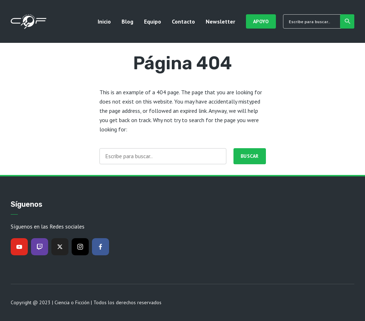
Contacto (183, 21)
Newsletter (220, 21)
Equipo (152, 21)
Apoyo (261, 21)
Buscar (347, 21)
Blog (127, 21)
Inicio (104, 21)
